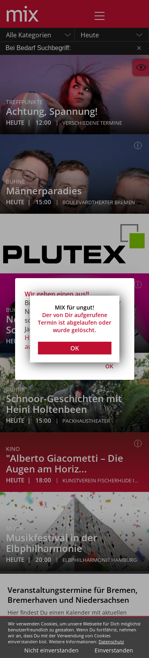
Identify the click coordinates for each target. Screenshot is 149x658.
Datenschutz (111, 641)
